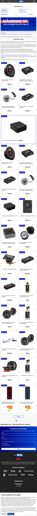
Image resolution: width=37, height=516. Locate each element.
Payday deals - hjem (23, 9)
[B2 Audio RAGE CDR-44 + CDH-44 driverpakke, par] (27, 244)
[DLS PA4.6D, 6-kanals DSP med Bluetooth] (9, 142)
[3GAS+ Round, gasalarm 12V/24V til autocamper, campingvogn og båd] (9, 108)
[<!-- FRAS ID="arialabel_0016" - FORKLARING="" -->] (11, 410)
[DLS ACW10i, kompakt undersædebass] (27, 217)
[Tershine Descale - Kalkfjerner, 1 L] (27, 377)
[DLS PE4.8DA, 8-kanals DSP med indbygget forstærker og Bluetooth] (27, 81)
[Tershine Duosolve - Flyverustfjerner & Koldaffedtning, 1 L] (27, 324)
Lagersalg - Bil (22, 10)
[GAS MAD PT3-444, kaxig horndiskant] (9, 271)
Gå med (18, 448)
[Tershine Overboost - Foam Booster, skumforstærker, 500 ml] (27, 297)
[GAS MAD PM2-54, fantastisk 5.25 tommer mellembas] (9, 377)
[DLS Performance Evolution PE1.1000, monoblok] (9, 297)
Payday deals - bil (5, 9)
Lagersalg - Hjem (5, 12)
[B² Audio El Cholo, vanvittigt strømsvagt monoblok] (9, 350)
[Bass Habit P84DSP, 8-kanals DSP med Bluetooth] (27, 108)
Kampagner (2, 3)
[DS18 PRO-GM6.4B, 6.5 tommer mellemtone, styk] (9, 81)
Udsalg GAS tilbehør (23, 12)
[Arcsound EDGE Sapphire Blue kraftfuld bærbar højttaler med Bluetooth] (27, 404)
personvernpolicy (11, 509)
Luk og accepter (11, 513)
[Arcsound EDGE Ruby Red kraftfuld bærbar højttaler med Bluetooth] (9, 404)
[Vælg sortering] (4, 14)
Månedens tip (9, 3)
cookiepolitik (15, 499)
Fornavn (2, 437)
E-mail (2, 432)
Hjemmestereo (6, 445)
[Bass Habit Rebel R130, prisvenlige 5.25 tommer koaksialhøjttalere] (27, 350)
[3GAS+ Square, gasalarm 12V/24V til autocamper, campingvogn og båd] (9, 244)
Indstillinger (4, 513)
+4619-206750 (18, 485)
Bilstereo (5, 443)
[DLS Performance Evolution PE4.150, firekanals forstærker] (27, 271)
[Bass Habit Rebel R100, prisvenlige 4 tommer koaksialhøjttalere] (9, 324)
